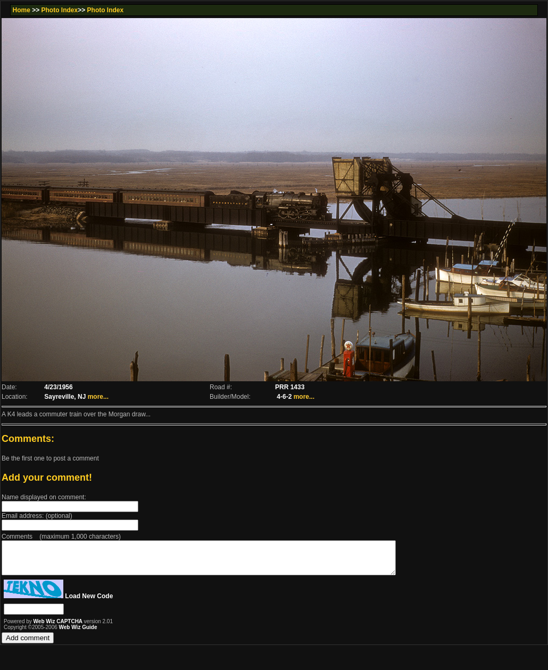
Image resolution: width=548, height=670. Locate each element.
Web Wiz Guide (78, 633)
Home (21, 10)
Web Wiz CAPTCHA (59, 628)
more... (98, 396)
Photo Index (59, 10)
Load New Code (89, 602)
